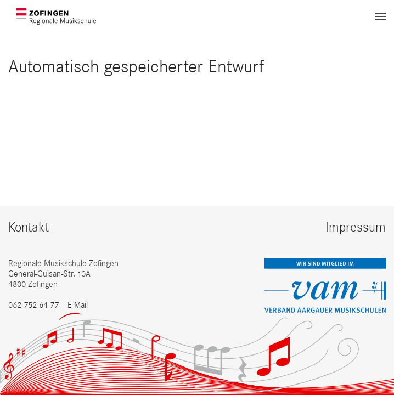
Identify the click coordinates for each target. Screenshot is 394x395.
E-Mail (77, 305)
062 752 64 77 (33, 305)
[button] (380, 16)
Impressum (355, 227)
